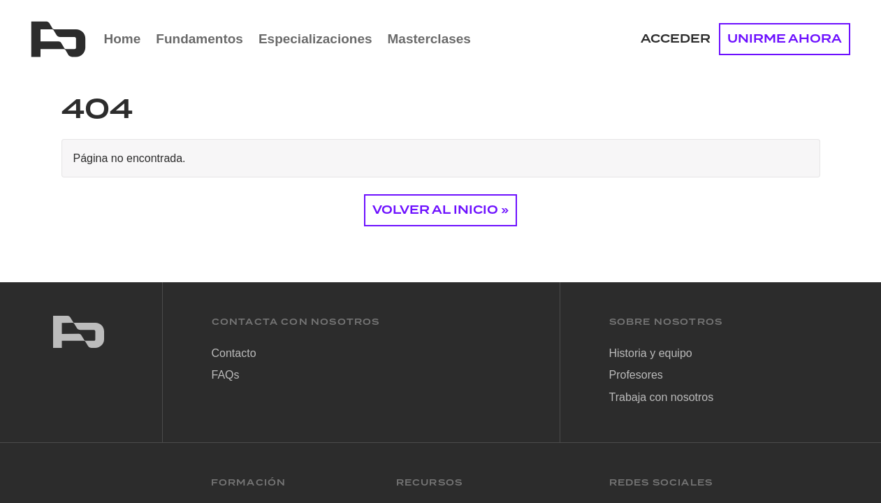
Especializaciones (315, 38)
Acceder (676, 38)
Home (122, 38)
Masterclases (429, 38)
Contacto (234, 353)
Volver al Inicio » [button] (440, 210)
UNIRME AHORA (784, 38)
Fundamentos (199, 38)
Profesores (636, 375)
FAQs (226, 375)
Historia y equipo (650, 353)
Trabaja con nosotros (661, 397)
